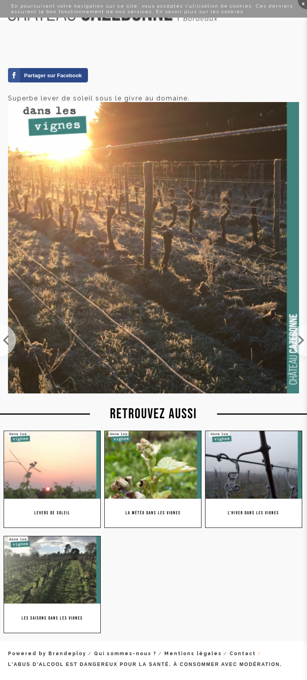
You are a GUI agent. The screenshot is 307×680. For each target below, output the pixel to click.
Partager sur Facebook (53, 75)
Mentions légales (193, 653)
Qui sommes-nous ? (125, 653)
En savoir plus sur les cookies (199, 11)
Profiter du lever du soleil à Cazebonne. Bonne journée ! (8, 340)
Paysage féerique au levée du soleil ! (299, 340)
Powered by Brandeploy (47, 653)
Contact (242, 653)
